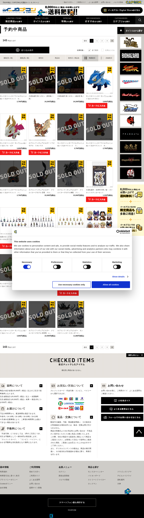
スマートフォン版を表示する (72, 502)
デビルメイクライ (124, 476)
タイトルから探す (42, 20)
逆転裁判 (120, 480)
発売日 (41, 58)
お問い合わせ (106, 2)
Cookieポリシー (6, 484)
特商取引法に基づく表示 (9, 476)
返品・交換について (66, 417)
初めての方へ (34, 472)
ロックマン (92, 484)
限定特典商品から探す (14, 20)
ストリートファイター (97, 480)
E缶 (51, 516)
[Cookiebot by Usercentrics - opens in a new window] (118, 232)
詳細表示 (109, 58)
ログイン (62, 472)
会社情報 (3, 488)
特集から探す (67, 20)
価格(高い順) (24, 58)
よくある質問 (93, 2)
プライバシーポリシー (9, 480)
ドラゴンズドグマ (124, 472)
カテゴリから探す (121, 20)
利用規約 (3, 472)
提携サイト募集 (35, 488)
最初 (85, 41)
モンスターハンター (96, 472)
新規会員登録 (64, 476)
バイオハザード (94, 476)
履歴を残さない (133, 355)
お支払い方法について (67, 385)
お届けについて (12, 408)
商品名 (57, 58)
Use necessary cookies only (71, 284)
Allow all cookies (111, 284)
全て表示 (95, 50)
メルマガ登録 (118, 2)
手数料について (12, 428)
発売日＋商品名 (73, 58)
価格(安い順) (8, 58)
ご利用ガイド (34, 476)
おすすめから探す (93, 20)
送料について (11, 385)
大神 (119, 484)
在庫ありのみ (110, 50)
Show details (118, 276)
